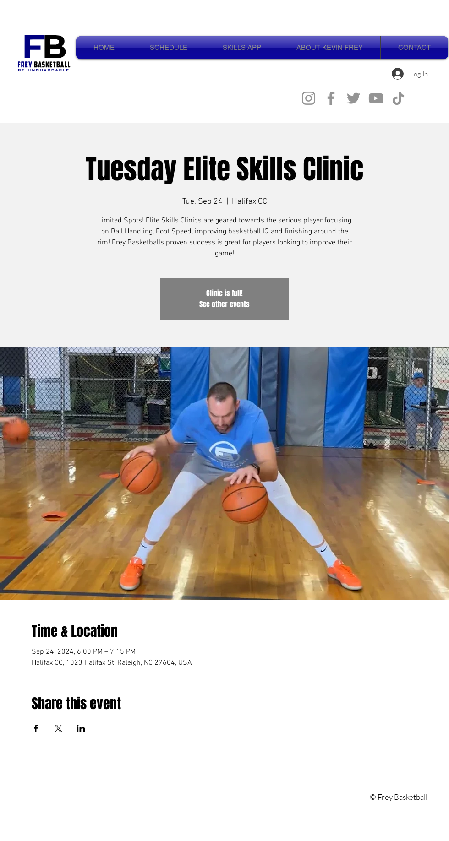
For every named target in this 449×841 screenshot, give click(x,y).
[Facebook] (331, 98)
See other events (224, 304)
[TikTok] (398, 98)
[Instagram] (309, 98)
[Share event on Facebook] (36, 728)
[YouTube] (376, 98)
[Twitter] (353, 98)
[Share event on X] (58, 728)
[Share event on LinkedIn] (81, 728)
